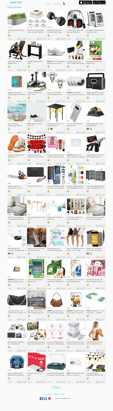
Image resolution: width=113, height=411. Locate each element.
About (49, 394)
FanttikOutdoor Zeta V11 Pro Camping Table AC (55, 124)
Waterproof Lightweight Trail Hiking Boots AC (16, 156)
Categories (57, 3)
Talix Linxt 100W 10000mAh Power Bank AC (74, 124)
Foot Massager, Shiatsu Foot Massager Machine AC (75, 31)
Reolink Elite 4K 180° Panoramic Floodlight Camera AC (16, 250)
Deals (48, 3)
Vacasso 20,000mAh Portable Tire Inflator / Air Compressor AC (55, 188)
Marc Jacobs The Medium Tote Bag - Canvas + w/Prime (16, 281)
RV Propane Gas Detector (35, 186)
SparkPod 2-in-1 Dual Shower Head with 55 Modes (36, 249)
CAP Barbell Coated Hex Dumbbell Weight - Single (54, 31)
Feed (62, 394)
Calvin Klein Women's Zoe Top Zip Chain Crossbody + (16, 312)
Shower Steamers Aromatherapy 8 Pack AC (15, 124)
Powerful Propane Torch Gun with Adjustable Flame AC (95, 156)
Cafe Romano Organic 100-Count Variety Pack (75, 218)
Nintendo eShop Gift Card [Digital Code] (94, 62)
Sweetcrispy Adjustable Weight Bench (15, 62)
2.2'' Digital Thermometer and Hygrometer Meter (95, 31)
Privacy (56, 394)
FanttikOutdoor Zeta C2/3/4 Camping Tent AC (94, 124)
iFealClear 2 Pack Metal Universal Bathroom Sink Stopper (54, 94)
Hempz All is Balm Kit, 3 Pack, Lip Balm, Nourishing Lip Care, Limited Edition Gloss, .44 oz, (55, 157)
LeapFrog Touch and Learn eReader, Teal (35, 280)
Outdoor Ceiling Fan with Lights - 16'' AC (35, 93)
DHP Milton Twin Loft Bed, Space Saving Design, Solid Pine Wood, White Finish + (36, 312)
